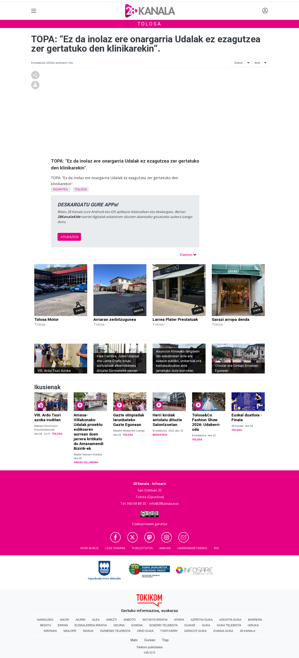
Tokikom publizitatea (149, 647)
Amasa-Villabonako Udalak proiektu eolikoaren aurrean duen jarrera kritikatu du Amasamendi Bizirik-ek (88, 432)
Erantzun (188, 255)
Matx (134, 640)
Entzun (239, 62)
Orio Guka (145, 630)
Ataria (179, 619)
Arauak (165, 548)
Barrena (255, 619)
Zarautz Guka (195, 630)
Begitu (45, 625)
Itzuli (257, 62)
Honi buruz (89, 548)
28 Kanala (247, 630)
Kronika (50, 630)
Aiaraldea (45, 619)
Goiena (136, 625)
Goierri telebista (163, 625)
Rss (216, 548)
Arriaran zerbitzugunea (114, 319)
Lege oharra (115, 548)
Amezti (111, 619)
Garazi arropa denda (230, 319)
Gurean (149, 640)
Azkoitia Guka (230, 619)
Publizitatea (142, 548)
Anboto (130, 619)
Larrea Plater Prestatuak (175, 319)
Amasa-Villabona (86, 462)
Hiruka (253, 625)
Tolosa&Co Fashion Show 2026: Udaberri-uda (206, 422)
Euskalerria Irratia (91, 625)
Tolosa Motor (46, 319)
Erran (63, 625)
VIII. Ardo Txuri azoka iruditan (47, 417)
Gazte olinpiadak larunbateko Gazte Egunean (128, 420)
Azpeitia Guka (202, 619)
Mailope (70, 630)
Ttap (165, 640)
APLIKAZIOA (69, 237)
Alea (95, 619)
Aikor (64, 619)
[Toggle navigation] (33, 11)
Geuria (119, 625)
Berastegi (160, 434)
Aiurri (80, 619)
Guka (206, 625)
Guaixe (189, 625)
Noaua (88, 630)
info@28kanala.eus (164, 503)
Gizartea (60, 189)
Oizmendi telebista (115, 630)
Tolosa (149, 24)
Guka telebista (229, 625)
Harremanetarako (192, 548)
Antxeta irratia (155, 619)
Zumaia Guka (223, 630)
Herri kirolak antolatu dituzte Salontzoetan (167, 420)
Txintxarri (169, 630)
